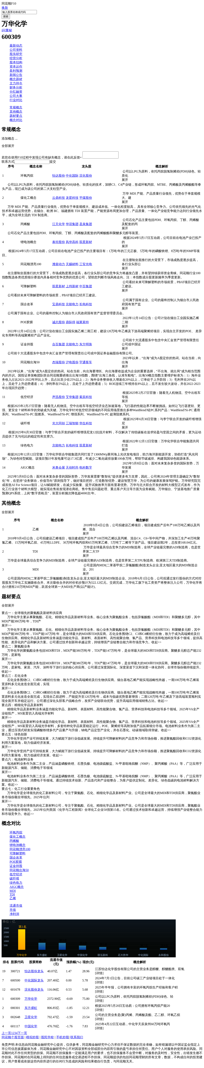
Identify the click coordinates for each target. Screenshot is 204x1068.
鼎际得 (70, 323)
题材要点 (16, 115)
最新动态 (16, 45)
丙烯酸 (14, 842)
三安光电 (85, 265)
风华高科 (72, 243)
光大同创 (58, 424)
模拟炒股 (32, 1038)
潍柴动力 (58, 265)
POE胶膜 (16, 863)
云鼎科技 (58, 199)
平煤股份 (85, 199)
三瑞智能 (72, 424)
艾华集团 (72, 398)
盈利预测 (16, 70)
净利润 (14, 915)
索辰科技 (85, 398)
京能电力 (72, 305)
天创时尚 (72, 468)
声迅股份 (58, 398)
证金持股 (16, 867)
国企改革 (16, 858)
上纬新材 (72, 287)
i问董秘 (7, 30)
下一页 (22, 1034)
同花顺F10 (9, 3)
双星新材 (85, 243)
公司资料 (16, 49)
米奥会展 (58, 468)
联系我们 (76, 1038)
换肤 (5, 7)
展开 (126, 181)
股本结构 (16, 62)
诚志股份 (58, 323)
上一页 (6, 1034)
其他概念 (16, 111)
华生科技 (85, 424)
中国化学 (31, 1027)
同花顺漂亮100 (20, 850)
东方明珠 (85, 345)
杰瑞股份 (58, 363)
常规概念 (16, 107)
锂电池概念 (18, 846)
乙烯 (13, 899)
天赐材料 (72, 265)
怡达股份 (58, 176)
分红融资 (16, 91)
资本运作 (16, 66)
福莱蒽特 (82, 323)
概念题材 (16, 79)
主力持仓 (16, 83)
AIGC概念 (17, 888)
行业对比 (16, 100)
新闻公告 (16, 75)
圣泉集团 (85, 225)
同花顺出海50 (19, 871)
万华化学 (31, 1000)
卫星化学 (31, 1018)
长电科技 (85, 305)
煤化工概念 (18, 837)
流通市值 (16, 906)
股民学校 (47, 1038)
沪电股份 (72, 363)
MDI (13, 892)
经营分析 (16, 58)
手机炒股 (62, 1038)
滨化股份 (85, 176)
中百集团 (85, 287)
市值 (13, 911)
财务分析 (16, 87)
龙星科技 (72, 199)
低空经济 (16, 875)
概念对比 (16, 120)
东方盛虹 (31, 1009)
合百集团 (58, 345)
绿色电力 (16, 884)
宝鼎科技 (58, 305)
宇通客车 (85, 363)
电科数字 (85, 468)
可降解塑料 (18, 854)
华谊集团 (72, 225)
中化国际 (72, 176)
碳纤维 (14, 879)
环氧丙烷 (16, 833)
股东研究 (16, 54)
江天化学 (58, 225)
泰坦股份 (58, 243)
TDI (12, 895)
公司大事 (16, 96)
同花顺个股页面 (13, 1038)
